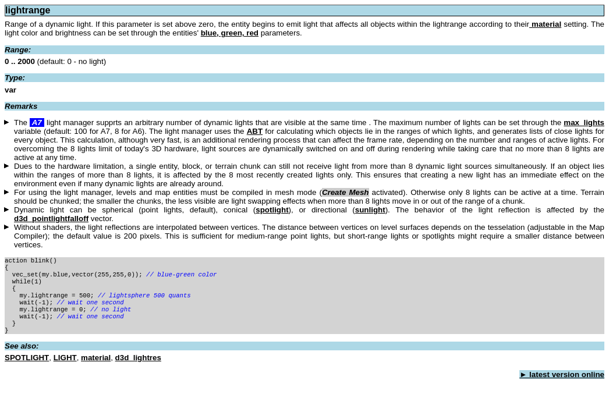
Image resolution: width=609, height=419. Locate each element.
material (545, 24)
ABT (255, 131)
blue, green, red (230, 33)
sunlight (370, 209)
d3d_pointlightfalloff (51, 218)
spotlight (272, 209)
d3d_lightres (138, 370)
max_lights (584, 122)
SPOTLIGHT (27, 370)
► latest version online (561, 387)
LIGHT (65, 370)
